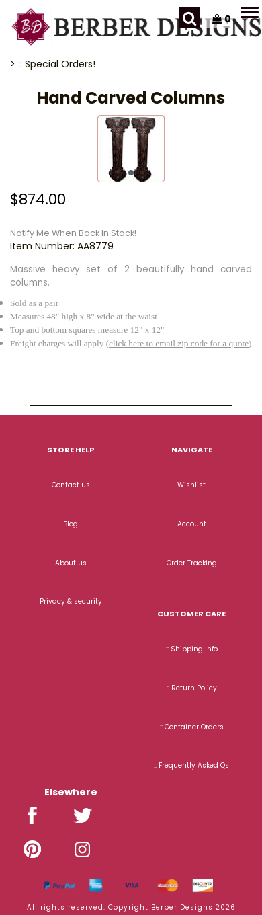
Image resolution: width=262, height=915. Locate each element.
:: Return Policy (192, 688)
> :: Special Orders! (52, 64)
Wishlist (191, 485)
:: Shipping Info (192, 649)
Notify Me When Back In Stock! (73, 233)
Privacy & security (71, 601)
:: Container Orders (192, 727)
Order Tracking (192, 563)
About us (71, 563)
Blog (70, 524)
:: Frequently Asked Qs (191, 765)
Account (191, 524)
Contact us (71, 485)
